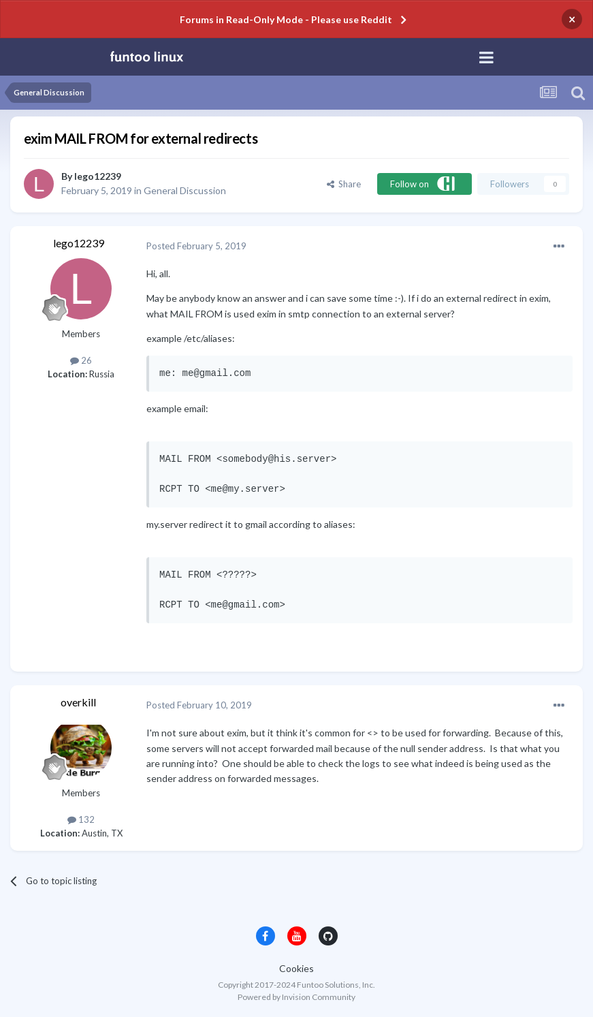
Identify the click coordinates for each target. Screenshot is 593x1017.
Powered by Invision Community (296, 997)
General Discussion (185, 190)
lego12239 (97, 176)
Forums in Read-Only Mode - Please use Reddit (286, 19)
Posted (196, 245)
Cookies (296, 968)
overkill (78, 701)
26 (81, 360)
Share (344, 183)
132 (81, 819)
